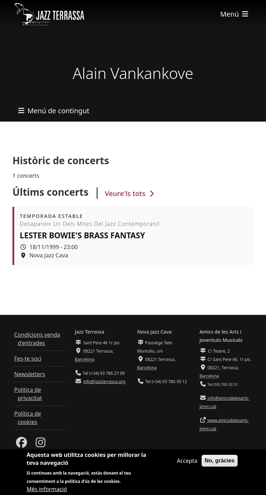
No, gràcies (219, 463)
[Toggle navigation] (235, 14)
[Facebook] (21, 444)
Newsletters (29, 374)
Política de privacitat (28, 394)
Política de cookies (27, 418)
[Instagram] (40, 444)
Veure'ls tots (130, 193)
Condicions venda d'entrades (37, 339)
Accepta (187, 463)
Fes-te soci (27, 358)
